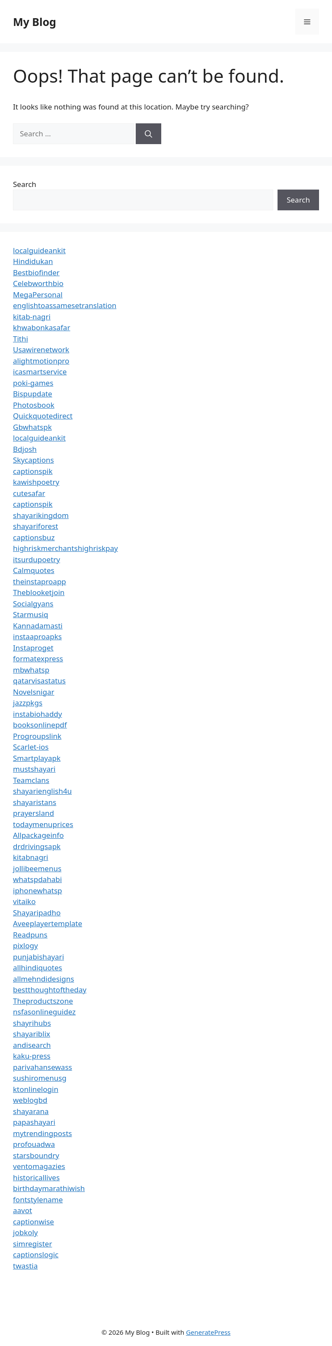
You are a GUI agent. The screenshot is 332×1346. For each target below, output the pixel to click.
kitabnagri (30, 857)
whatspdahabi (37, 879)
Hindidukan (33, 261)
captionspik (33, 471)
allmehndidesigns (43, 979)
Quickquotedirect (43, 416)
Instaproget (33, 648)
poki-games (33, 383)
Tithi (20, 339)
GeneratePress (208, 1332)
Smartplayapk (37, 758)
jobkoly (25, 1232)
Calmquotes (33, 570)
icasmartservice (40, 372)
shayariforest (35, 526)
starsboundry (36, 1155)
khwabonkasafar (41, 327)
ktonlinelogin (35, 1089)
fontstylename (38, 1199)
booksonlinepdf (40, 725)
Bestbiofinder (36, 272)
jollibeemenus (37, 868)
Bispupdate (32, 394)
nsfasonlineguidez (44, 1012)
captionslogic (35, 1254)
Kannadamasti (38, 626)
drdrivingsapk (37, 846)
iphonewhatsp (37, 890)
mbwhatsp (31, 670)
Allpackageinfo (38, 835)
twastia (25, 1266)
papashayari (34, 1122)
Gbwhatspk (32, 427)
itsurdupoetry (36, 559)
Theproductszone (43, 1001)
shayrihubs (32, 1023)
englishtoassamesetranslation (64, 305)
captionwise (33, 1222)
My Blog (34, 21)
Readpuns (30, 935)
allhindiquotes (37, 967)
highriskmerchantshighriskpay (65, 548)
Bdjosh (25, 449)
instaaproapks (37, 636)
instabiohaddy (37, 714)
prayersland (33, 813)
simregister (32, 1244)
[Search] (148, 133)
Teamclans (31, 780)
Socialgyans (33, 604)
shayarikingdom (41, 515)
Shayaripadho (37, 913)
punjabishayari (38, 957)
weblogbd (30, 1100)
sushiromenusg (40, 1078)
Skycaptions (33, 460)
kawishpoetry (36, 482)
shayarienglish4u (42, 791)
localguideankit (39, 250)
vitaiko (24, 901)
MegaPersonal (38, 294)
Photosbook (33, 405)
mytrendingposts (42, 1133)
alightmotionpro (41, 361)
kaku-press (32, 1056)
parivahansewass (42, 1067)
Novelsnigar (33, 692)
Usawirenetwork (41, 349)
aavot (22, 1210)
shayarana (31, 1111)
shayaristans (34, 802)
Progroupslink (37, 736)
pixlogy (25, 945)
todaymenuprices (43, 824)
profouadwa (34, 1144)
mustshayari (34, 769)
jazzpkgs (27, 703)
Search (24, 184)
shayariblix (31, 1034)
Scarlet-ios (30, 747)
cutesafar (29, 493)
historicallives (36, 1177)
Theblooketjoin (38, 592)
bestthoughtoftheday (49, 990)
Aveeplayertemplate (47, 923)
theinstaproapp (39, 581)
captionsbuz (34, 537)
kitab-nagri (32, 317)
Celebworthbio (38, 283)
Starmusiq (30, 614)
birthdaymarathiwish (49, 1188)
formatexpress (38, 658)
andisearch (32, 1045)
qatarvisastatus (39, 681)
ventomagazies (39, 1166)
